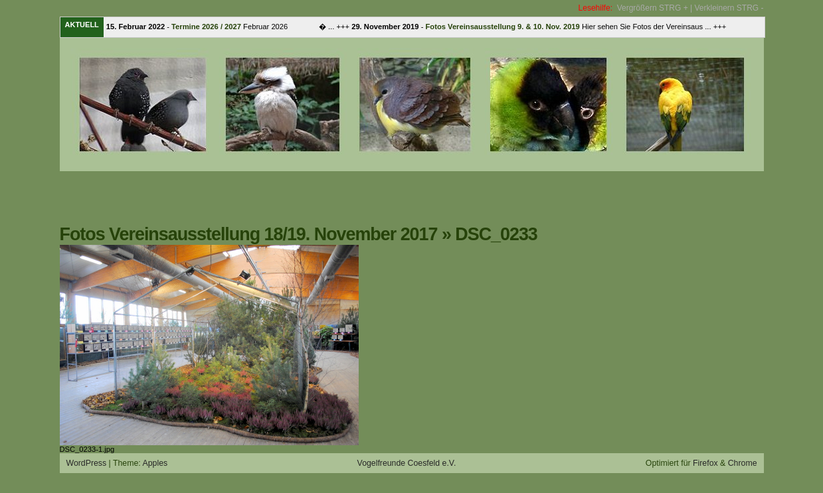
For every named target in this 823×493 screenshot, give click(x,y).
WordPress (86, 463)
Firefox (705, 463)
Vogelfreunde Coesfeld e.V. (406, 463)
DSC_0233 (496, 234)
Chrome (742, 463)
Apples (154, 463)
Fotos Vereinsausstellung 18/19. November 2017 (249, 234)
